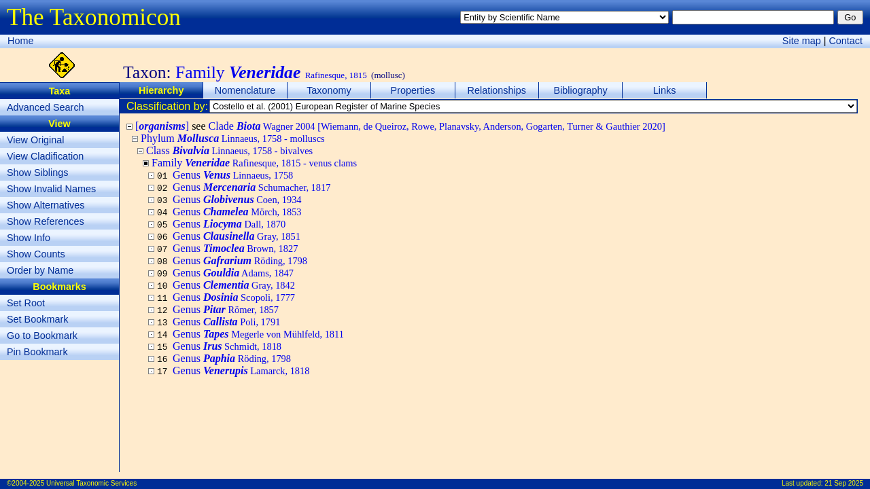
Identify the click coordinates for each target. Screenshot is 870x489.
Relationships (497, 90)
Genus (233, 175)
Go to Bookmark (42, 335)
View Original (36, 139)
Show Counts (36, 254)
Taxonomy (329, 90)
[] (162, 126)
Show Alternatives (45, 205)
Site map (801, 40)
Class (229, 150)
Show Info (28, 237)
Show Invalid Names (51, 188)
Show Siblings (37, 172)
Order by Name (40, 270)
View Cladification (45, 156)
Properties (413, 90)
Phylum (233, 138)
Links (664, 90)
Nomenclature (245, 90)
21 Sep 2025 (843, 483)
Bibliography (581, 90)
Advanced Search (45, 107)
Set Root (26, 302)
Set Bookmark (37, 319)
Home (20, 40)
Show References (45, 221)
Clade (437, 126)
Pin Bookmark (37, 351)
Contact (846, 40)
